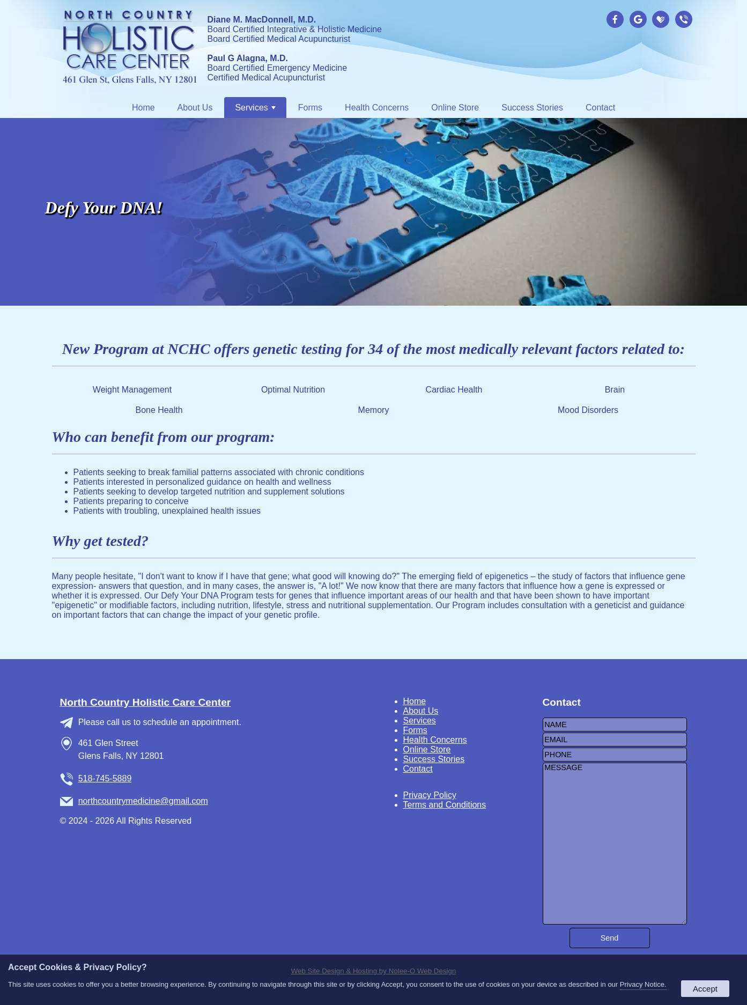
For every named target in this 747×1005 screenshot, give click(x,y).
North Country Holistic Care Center (145, 702)
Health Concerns (377, 107)
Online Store (455, 107)
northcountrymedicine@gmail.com (143, 801)
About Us (195, 107)
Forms (310, 107)
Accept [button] (705, 988)
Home (143, 107)
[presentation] (617, 20)
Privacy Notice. (643, 984)
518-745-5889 (105, 778)
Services (255, 107)
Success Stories (532, 107)
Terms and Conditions (444, 804)
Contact (600, 107)
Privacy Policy (430, 795)
